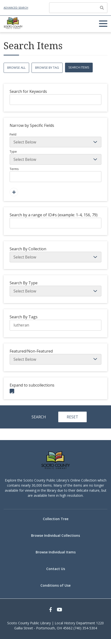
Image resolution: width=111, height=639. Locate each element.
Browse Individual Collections (55, 535)
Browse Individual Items (56, 552)
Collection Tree (55, 519)
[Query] (78, 7)
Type (55, 157)
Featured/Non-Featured (31, 351)
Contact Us (55, 568)
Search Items (78, 67)
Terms (55, 174)
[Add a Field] (14, 192)
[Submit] (101, 7)
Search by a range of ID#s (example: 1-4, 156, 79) (54, 215)
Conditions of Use (55, 585)
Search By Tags (24, 317)
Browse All (16, 67)
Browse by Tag (47, 67)
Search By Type (24, 283)
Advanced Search (16, 7)
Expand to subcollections (32, 385)
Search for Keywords (28, 91)
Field (55, 140)
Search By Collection (28, 249)
